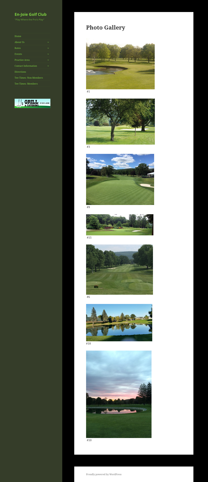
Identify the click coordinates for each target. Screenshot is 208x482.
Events (18, 54)
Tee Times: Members (26, 83)
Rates (18, 48)
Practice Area (22, 60)
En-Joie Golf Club (31, 14)
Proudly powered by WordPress (103, 474)
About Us (19, 42)
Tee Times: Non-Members (29, 77)
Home (18, 36)
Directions (20, 71)
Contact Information (26, 65)
